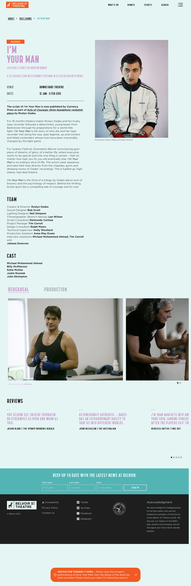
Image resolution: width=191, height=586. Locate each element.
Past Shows (25, 18)
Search (165, 4)
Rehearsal (18, 289)
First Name (47, 483)
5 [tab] (181, 457)
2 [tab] (180, 383)
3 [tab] (176, 457)
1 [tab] (177, 383)
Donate (131, 4)
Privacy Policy (50, 508)
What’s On (113, 4)
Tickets (148, 4)
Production (55, 289)
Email (99, 483)
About (11, 18)
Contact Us (48, 513)
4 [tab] (178, 457)
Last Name (74, 483)
